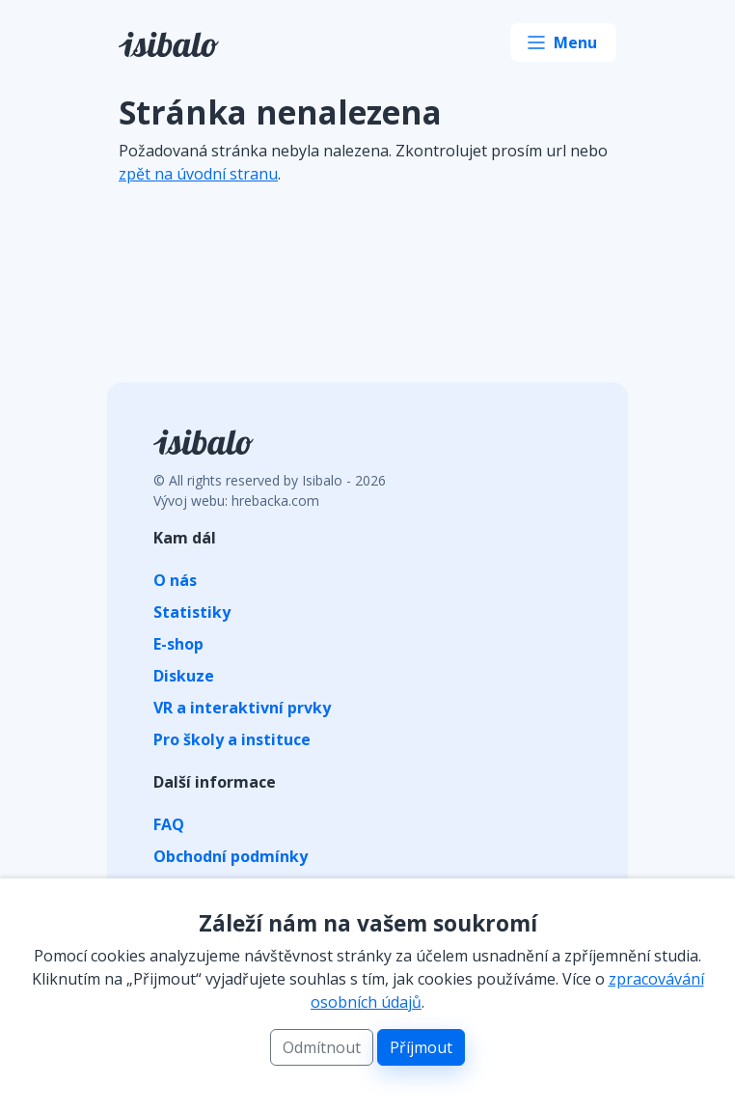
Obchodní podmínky (230, 856)
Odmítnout (322, 1047)
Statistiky (192, 612)
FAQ (168, 824)
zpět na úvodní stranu (198, 173)
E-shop (178, 643)
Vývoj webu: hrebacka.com (236, 500)
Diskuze (183, 675)
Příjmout (421, 1047)
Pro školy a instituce (232, 739)
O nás (175, 580)
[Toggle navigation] (563, 42)
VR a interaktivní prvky (242, 707)
